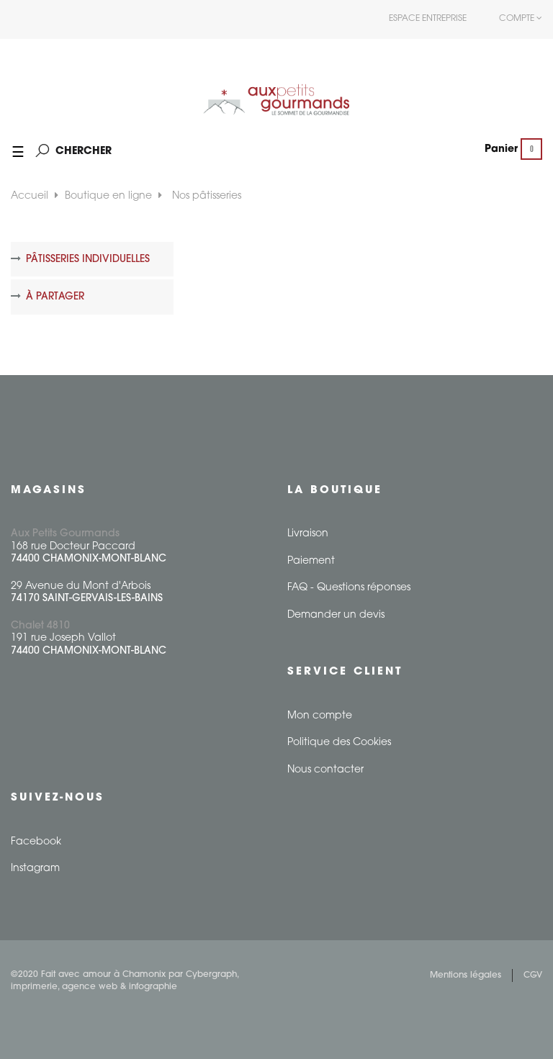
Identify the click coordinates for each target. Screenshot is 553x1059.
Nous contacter (325, 770)
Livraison (307, 533)
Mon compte (319, 716)
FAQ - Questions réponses (348, 587)
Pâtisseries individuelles (88, 259)
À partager (55, 297)
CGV (532, 975)
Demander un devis (336, 615)
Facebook (36, 842)
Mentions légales (465, 975)
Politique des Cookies (339, 742)
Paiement (311, 561)
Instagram (35, 868)
